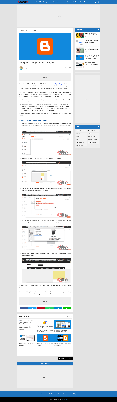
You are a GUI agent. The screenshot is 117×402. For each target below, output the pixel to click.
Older (69, 358)
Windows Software (92, 139)
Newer (62, 358)
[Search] (99, 2)
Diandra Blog (65, 399)
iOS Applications (92, 142)
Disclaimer (54, 394)
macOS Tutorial (80, 145)
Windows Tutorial (80, 142)
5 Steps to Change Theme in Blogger (36, 62)
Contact (48, 394)
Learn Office (66, 2)
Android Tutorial (36, 2)
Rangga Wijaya (27, 68)
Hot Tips (75, 2)
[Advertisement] (58, 16)
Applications (56, 2)
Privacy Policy (72, 394)
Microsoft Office (92, 136)
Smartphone (46, 2)
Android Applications (81, 130)
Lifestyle (78, 136)
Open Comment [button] (45, 363)
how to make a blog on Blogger (54, 84)
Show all (69, 316)
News (78, 139)
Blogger (78, 133)
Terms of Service (62, 394)
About (42, 394)
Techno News (83, 2)
